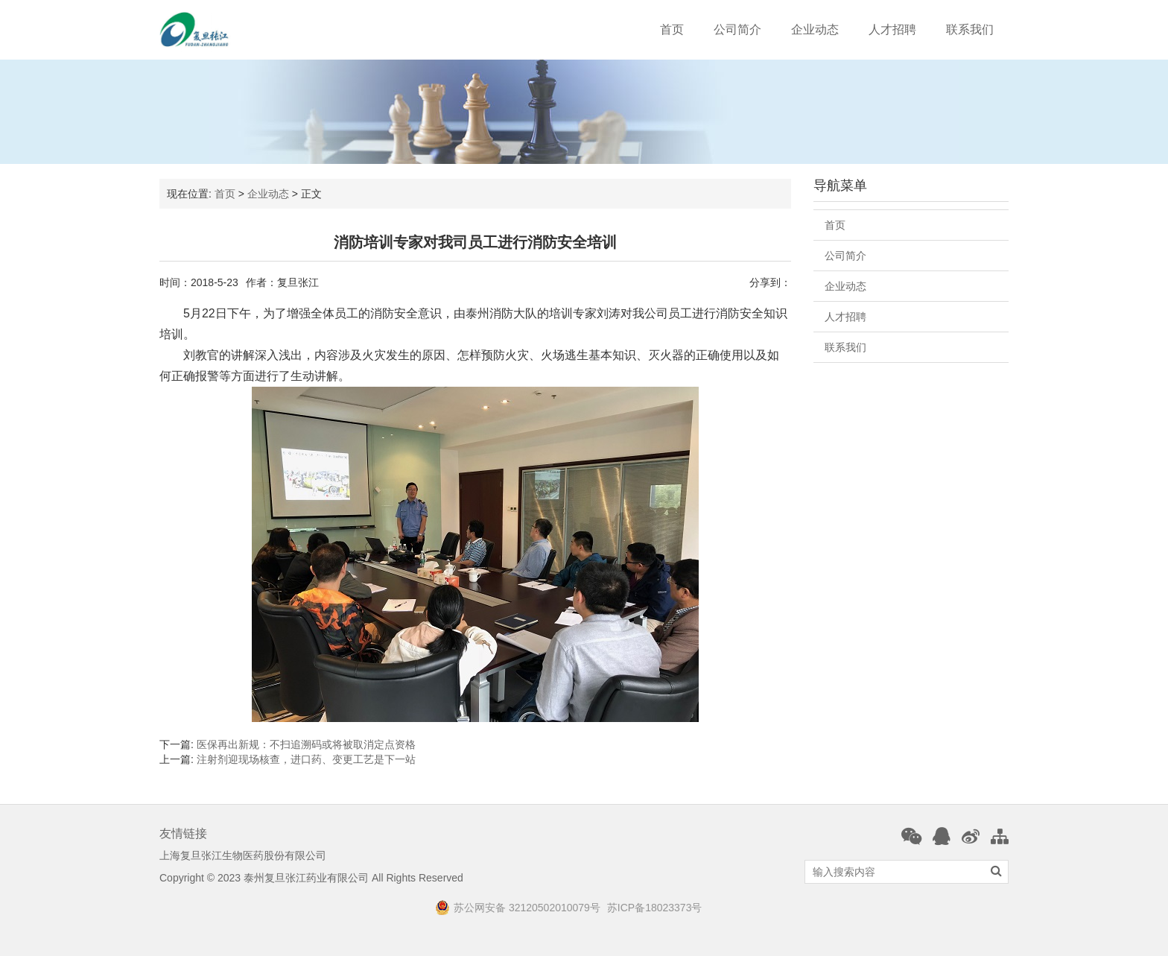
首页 (672, 29)
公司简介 (737, 29)
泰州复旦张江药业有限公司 (306, 878)
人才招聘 (892, 29)
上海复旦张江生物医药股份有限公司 (242, 855)
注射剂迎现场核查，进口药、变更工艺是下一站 (306, 759)
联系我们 (970, 29)
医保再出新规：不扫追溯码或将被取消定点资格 (306, 744)
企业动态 (815, 29)
